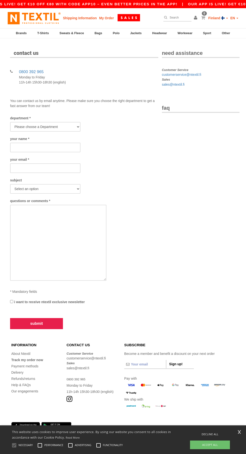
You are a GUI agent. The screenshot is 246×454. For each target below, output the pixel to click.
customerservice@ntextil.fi (181, 69)
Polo (116, 33)
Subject (16, 174)
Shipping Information (80, 18)
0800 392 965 (31, 66)
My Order (106, 18)
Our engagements (24, 385)
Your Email (19, 154)
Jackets (136, 33)
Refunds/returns (23, 373)
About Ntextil (20, 348)
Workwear (185, 33)
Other (226, 33)
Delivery (17, 366)
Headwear (159, 33)
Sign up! (176, 358)
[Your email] (145, 358)
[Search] (176, 17)
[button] (196, 18)
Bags (98, 33)
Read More (73, 437)
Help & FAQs (21, 379)
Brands (21, 33)
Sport (207, 33)
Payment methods (24, 360)
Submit (36, 318)
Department (20, 112)
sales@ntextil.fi (173, 78)
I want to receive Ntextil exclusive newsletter (47, 296)
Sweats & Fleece (72, 33)
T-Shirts (43, 33)
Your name (19, 133)
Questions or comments (30, 195)
